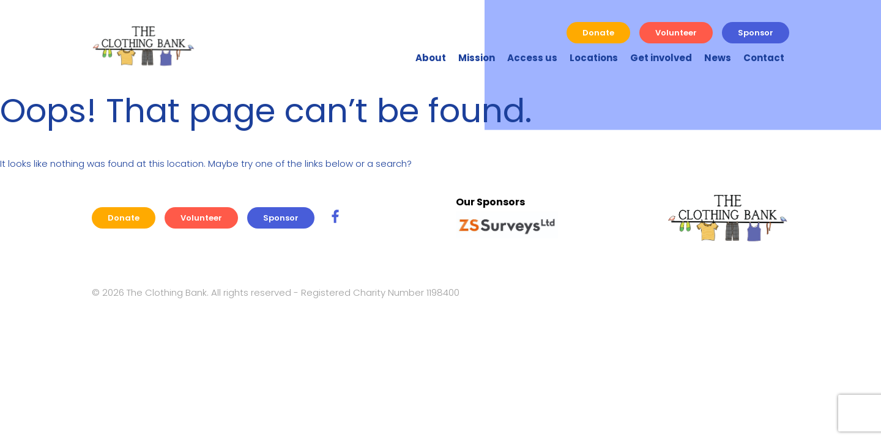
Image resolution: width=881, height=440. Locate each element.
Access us (532, 57)
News (717, 57)
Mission (476, 57)
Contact (763, 57)
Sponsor (755, 32)
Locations (594, 57)
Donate (598, 32)
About (430, 57)
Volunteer (676, 32)
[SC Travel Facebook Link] (335, 217)
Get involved (661, 57)
